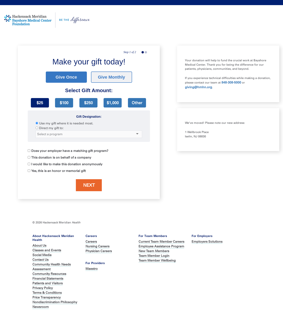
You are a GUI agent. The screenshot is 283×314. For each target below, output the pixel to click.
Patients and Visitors (47, 283)
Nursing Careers (97, 246)
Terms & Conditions (47, 293)
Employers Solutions (207, 241)
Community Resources (49, 274)
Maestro (91, 269)
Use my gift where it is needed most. (66, 123)
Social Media (41, 255)
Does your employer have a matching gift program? (69, 151)
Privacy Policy (42, 288)
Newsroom (40, 307)
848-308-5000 (231, 82)
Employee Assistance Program (161, 246)
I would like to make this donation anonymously (66, 164)
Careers (91, 241)
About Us (39, 245)
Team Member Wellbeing (157, 260)
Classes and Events (46, 250)
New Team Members (154, 251)
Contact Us (40, 260)
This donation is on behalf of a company (61, 157)
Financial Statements (47, 278)
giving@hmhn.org (198, 87)
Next (89, 185)
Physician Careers (98, 251)
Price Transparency (46, 297)
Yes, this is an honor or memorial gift (58, 171)
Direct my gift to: (51, 128)
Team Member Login (154, 256)
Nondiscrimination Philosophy (54, 302)
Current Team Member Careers (161, 241)
